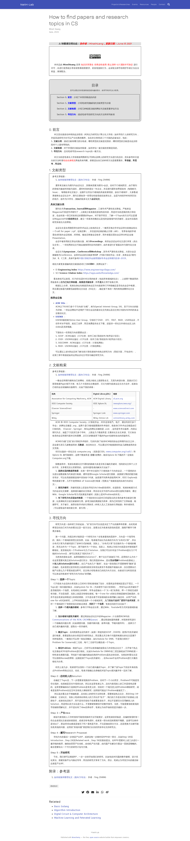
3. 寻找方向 (57, 518)
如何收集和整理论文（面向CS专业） (74, 180)
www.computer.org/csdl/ (118, 451)
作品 (58, 64)
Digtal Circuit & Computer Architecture (76, 814)
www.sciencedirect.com (123, 408)
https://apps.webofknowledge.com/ (101, 273)
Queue (93, 619)
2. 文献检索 (58, 365)
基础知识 (53, 786)
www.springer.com (121, 413)
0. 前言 (54, 129)
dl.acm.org (118, 399)
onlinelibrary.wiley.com (124, 418)
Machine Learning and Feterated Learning (77, 817)
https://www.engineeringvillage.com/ (97, 270)
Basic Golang (61, 806)
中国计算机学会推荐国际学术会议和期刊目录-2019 (102, 258)
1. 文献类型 (57, 170)
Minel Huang (54, 29)
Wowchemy (76, 837)
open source (94, 837)
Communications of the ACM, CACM (70, 619)
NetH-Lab (27, 4)
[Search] (169, 4)
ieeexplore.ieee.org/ (122, 403)
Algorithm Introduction (67, 810)
